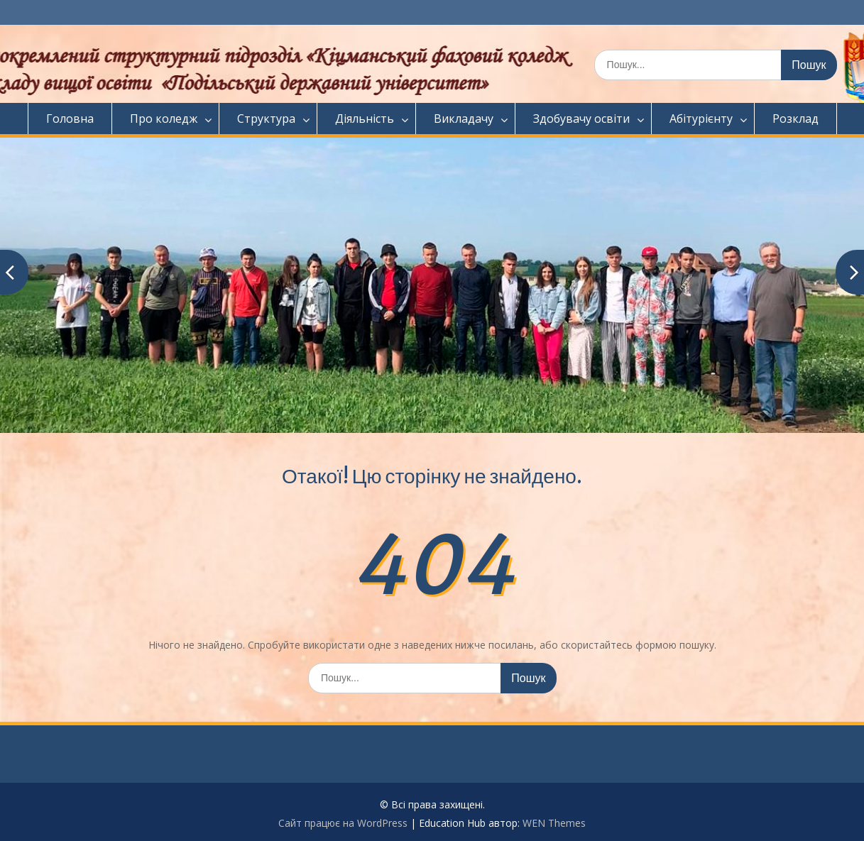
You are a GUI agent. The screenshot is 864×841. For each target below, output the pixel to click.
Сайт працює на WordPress (343, 823)
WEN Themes (554, 823)
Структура (266, 118)
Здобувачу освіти (581, 118)
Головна (70, 118)
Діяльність (364, 118)
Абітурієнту (701, 118)
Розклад (795, 118)
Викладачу (463, 118)
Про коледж (163, 118)
